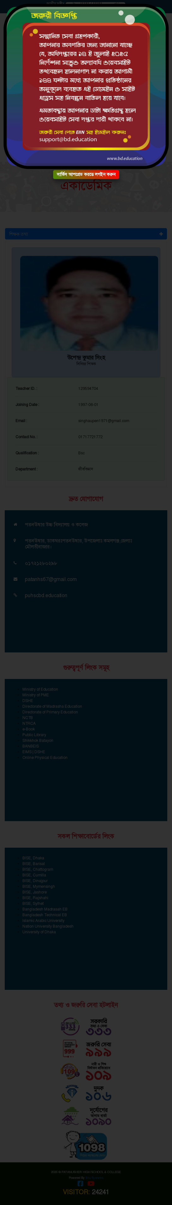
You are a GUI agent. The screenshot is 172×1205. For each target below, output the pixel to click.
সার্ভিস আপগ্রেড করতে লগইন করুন (86, 174)
